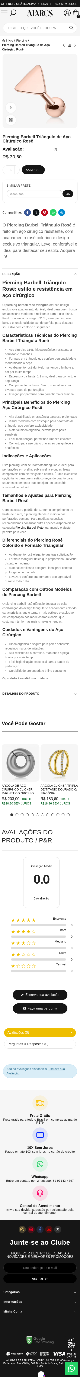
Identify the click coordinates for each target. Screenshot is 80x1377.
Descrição (11, 274)
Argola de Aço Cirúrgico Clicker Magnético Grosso (18, 789)
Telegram (62, 212)
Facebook (27, 212)
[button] (11, 814)
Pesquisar (71, 28)
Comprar (33, 169)
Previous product (64, 45)
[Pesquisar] (13, 13)
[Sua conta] (67, 13)
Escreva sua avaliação (40, 995)
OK (68, 194)
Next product (74, 45)
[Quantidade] (11, 169)
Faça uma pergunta (40, 1008)
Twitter (36, 212)
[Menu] (4, 13)
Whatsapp (53, 212)
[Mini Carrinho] (75, 13)
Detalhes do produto (20, 693)
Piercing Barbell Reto (29, 527)
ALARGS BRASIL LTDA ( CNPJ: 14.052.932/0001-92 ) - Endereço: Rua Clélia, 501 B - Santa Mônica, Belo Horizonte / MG (40, 1363)
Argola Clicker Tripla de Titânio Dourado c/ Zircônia (59, 789)
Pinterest (45, 212)
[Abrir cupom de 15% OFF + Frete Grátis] (71, 1348)
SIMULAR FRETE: (19, 185)
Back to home (69, 45)
